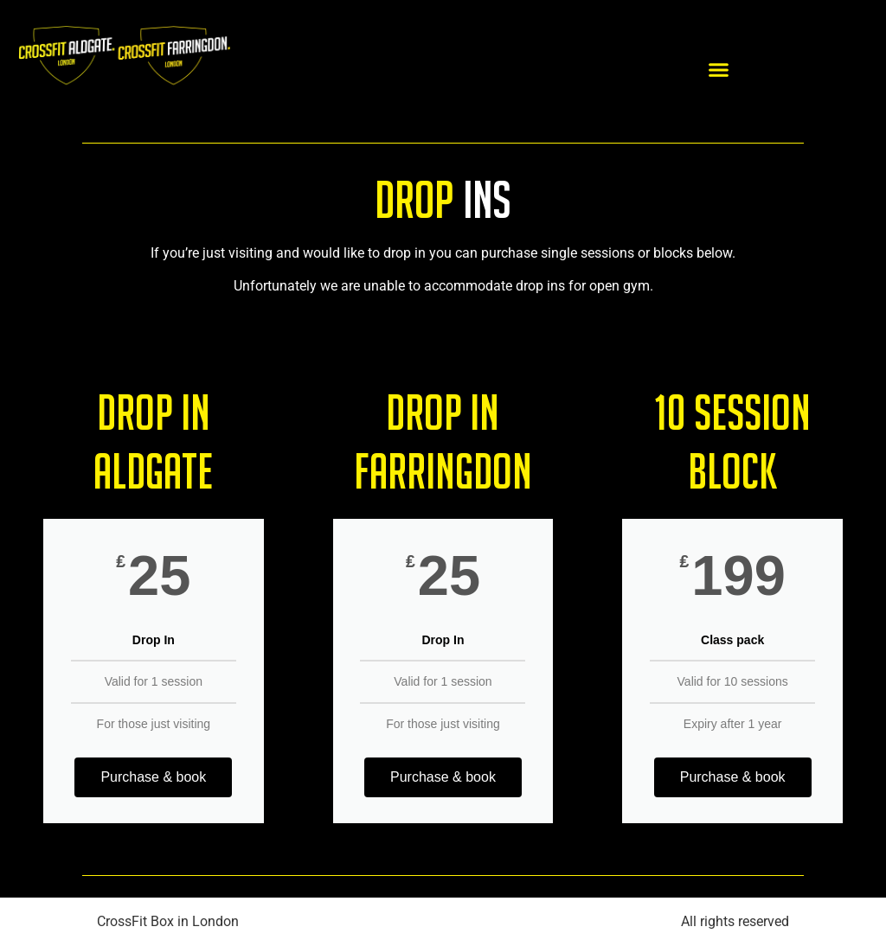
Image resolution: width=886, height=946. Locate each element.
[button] (719, 69)
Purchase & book (153, 777)
